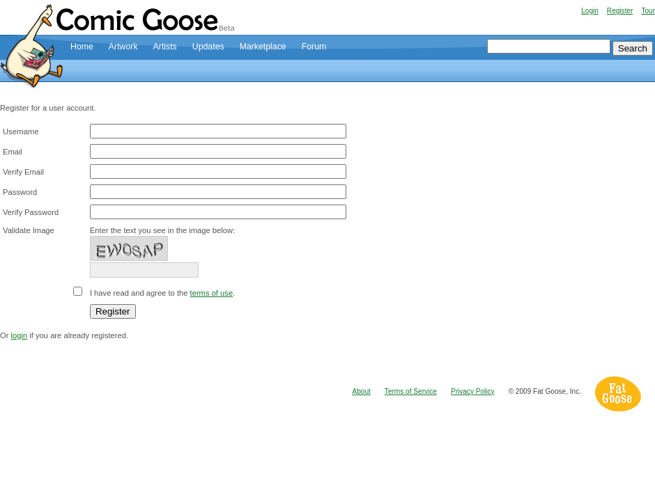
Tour (648, 11)
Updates (208, 46)
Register (620, 11)
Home (81, 46)
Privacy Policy (473, 391)
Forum (314, 46)
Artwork (123, 46)
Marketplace (263, 46)
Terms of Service (411, 391)
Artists (165, 46)
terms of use (211, 293)
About (362, 391)
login (19, 335)
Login (590, 11)
